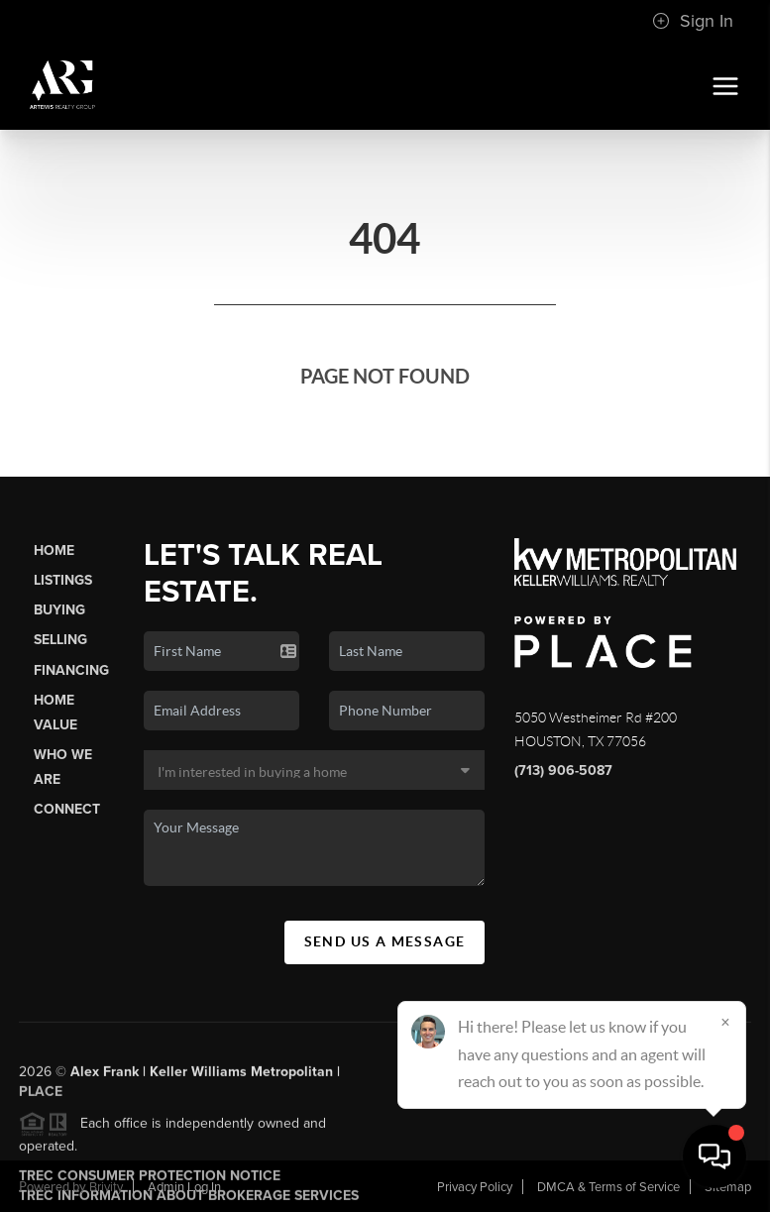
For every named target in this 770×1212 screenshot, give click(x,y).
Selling (60, 639)
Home (54, 550)
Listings (63, 580)
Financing (71, 670)
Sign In (692, 21)
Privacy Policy (474, 1187)
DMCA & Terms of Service (608, 1187)
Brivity (106, 1187)
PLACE (40, 1097)
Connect (67, 809)
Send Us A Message (385, 941)
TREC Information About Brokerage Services (189, 1201)
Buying (59, 610)
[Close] (725, 1022)
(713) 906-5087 (563, 770)
